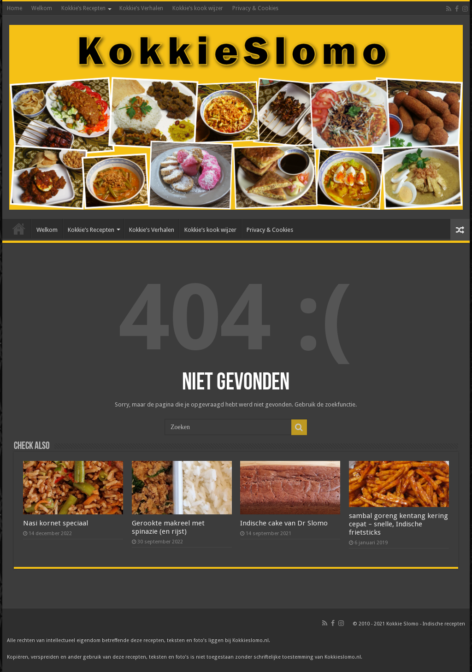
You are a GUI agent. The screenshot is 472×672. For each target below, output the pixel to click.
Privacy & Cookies (255, 8)
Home (14, 8)
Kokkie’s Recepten (83, 8)
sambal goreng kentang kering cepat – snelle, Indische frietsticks (398, 524)
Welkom (41, 8)
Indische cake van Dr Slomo (284, 523)
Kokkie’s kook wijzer (197, 8)
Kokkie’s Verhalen (141, 8)
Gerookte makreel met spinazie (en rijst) (168, 527)
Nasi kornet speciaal (55, 523)
